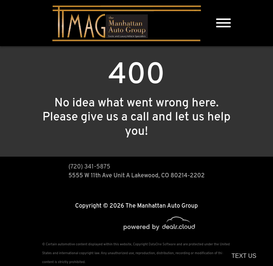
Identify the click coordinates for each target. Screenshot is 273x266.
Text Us (244, 256)
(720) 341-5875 (89, 167)
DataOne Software (162, 244)
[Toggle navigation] (223, 23)
